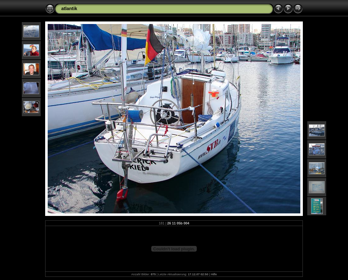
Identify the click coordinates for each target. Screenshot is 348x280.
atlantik (69, 8)
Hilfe (214, 274)
